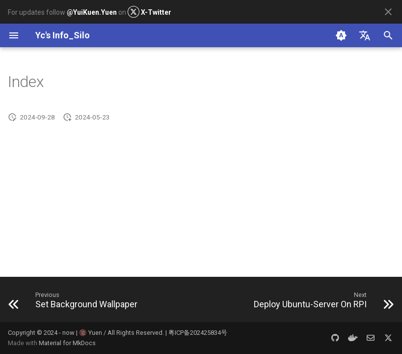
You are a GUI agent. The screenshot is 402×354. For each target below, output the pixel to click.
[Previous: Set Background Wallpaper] (75, 302)
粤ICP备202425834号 (197, 332)
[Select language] (365, 35)
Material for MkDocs (67, 343)
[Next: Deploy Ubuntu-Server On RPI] (321, 302)
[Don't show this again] (388, 12)
